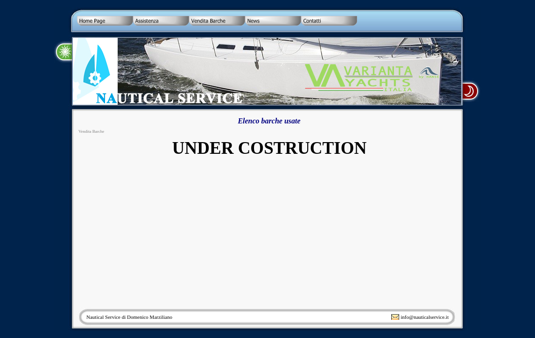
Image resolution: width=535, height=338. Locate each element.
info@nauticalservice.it (425, 317)
